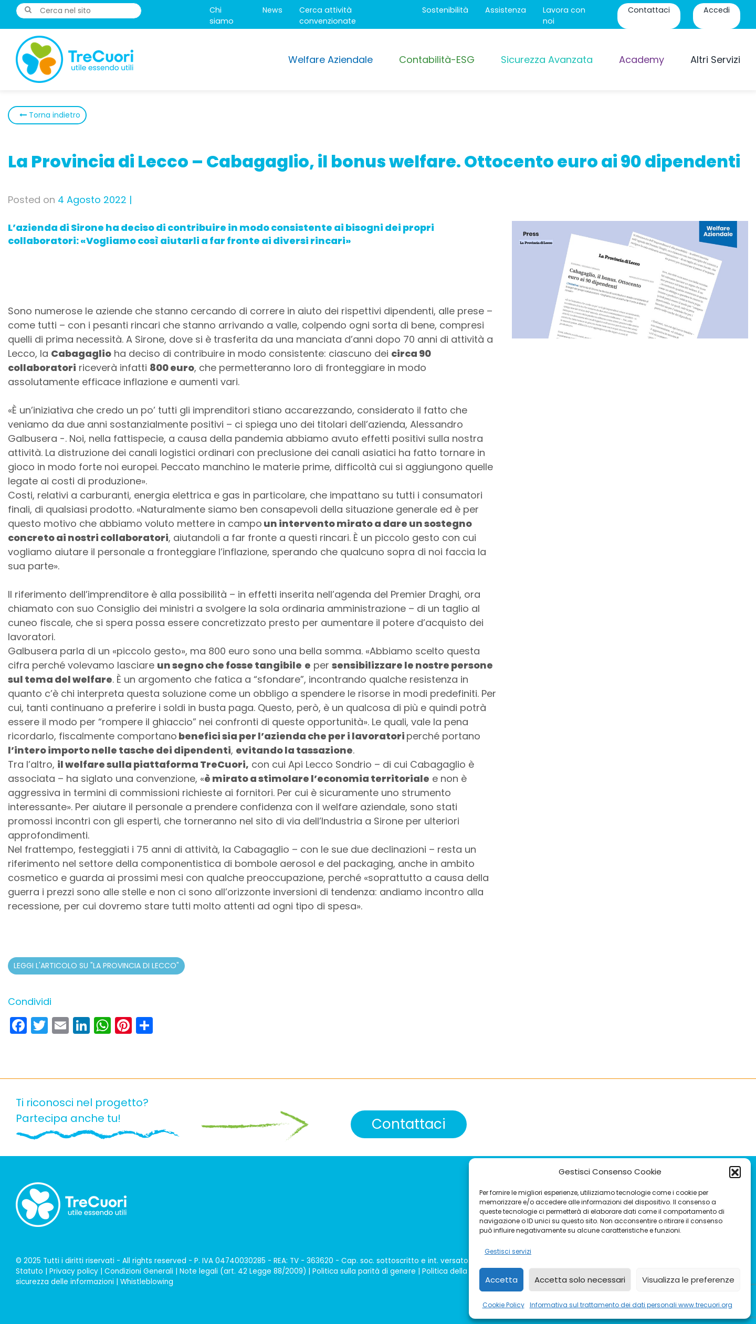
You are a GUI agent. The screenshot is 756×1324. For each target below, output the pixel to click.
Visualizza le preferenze (688, 1279)
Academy (641, 59)
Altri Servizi (715, 59)
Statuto (29, 1271)
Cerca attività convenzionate (327, 15)
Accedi (717, 10)
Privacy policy (73, 1271)
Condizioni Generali (138, 1271)
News (272, 10)
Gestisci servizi (508, 1251)
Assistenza (505, 10)
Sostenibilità (445, 10)
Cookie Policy (503, 1304)
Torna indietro (53, 115)
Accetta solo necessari (579, 1279)
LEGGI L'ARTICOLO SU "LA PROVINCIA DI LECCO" (96, 965)
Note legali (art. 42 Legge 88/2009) (243, 1271)
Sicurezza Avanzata (547, 59)
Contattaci (649, 10)
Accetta (501, 1279)
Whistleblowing (146, 1282)
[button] (735, 1172)
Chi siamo (221, 15)
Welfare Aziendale (330, 59)
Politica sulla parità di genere (364, 1271)
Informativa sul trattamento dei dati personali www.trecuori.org (631, 1304)
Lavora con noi (564, 15)
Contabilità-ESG (437, 59)
